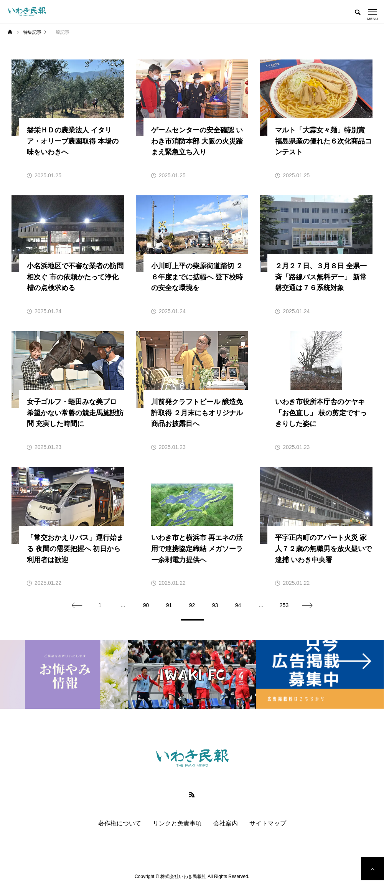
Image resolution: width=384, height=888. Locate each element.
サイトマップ (267, 823)
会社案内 (225, 823)
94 (238, 605)
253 (284, 605)
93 (215, 605)
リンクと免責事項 (177, 823)
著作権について (119, 823)
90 (146, 605)
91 (169, 605)
